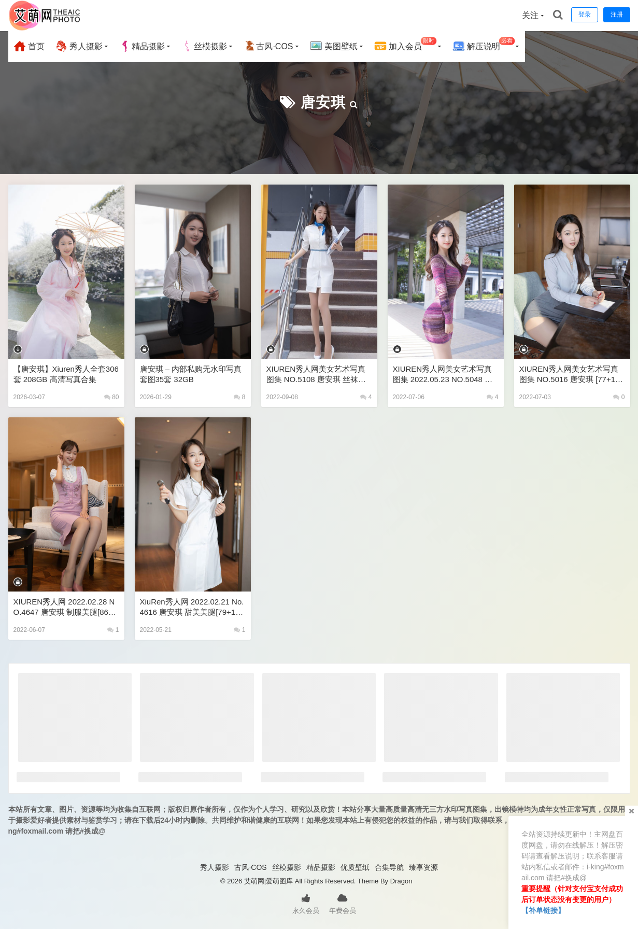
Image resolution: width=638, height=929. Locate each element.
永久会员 (305, 903)
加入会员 (405, 44)
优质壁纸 (355, 867)
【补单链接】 (543, 910)
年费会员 (342, 903)
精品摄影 (142, 46)
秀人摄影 (79, 46)
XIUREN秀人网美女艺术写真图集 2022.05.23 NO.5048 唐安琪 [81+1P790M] (443, 374)
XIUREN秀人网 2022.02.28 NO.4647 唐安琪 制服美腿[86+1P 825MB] (65, 607)
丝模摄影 (204, 46)
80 (111, 397)
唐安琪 (323, 102)
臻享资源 (423, 867)
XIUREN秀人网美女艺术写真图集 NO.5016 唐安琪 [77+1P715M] (572, 374)
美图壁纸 (334, 46)
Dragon (401, 881)
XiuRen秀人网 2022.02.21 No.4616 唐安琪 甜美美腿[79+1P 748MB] (192, 607)
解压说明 (483, 44)
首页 (29, 46)
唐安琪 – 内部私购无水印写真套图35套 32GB (191, 374)
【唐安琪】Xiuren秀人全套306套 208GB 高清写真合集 (66, 374)
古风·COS (268, 46)
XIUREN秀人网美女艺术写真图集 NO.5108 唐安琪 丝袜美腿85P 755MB (316, 374)
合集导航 (389, 867)
